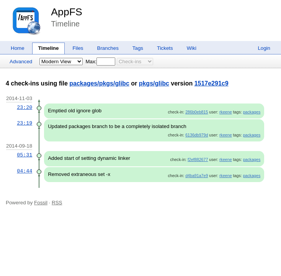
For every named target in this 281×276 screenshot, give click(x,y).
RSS (57, 202)
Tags (137, 48)
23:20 (24, 107)
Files (77, 48)
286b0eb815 (196, 112)
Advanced (21, 61)
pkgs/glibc (154, 83)
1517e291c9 (211, 83)
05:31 (24, 154)
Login (264, 48)
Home (18, 48)
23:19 (24, 123)
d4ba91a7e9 (196, 175)
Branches (108, 48)
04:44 (24, 171)
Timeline (48, 48)
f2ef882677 (198, 159)
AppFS (66, 12)
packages (252, 112)
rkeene (225, 112)
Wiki (191, 48)
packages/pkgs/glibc (99, 83)
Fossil (40, 202)
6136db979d (196, 135)
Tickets (165, 48)
